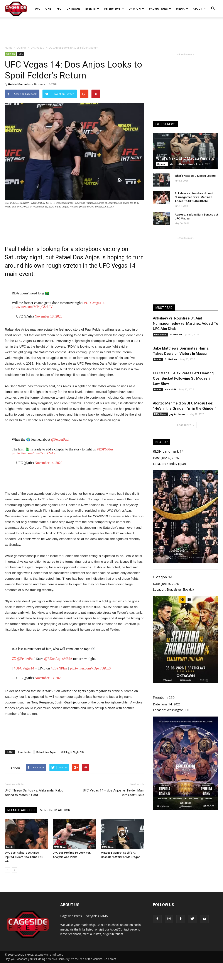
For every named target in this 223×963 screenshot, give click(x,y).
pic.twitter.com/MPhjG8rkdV (32, 307)
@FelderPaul (60, 439)
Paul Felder (25, 752)
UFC (37, 8)
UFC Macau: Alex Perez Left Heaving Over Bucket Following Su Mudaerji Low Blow (183, 378)
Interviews (114, 8)
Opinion (136, 8)
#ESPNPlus (105, 449)
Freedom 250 (163, 697)
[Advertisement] (111, 29)
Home (8, 47)
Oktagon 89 (162, 577)
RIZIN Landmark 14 (168, 451)
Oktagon (73, 8)
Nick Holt (170, 389)
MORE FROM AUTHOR (55, 810)
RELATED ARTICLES (21, 810)
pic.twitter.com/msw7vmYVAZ (34, 453)
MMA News (60, 847)
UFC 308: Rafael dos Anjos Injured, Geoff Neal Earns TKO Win (24, 857)
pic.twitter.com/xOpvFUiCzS (90, 668)
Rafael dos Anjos (46, 752)
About (199, 8)
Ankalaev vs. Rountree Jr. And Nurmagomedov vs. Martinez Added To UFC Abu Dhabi (194, 197)
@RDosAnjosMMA (58, 659)
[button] (213, 5)
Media (182, 8)
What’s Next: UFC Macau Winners (185, 158)
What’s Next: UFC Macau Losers (195, 175)
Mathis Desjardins (181, 164)
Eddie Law (175, 334)
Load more (185, 425)
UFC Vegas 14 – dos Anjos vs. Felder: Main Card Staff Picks (113, 792)
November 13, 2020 (49, 316)
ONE (48, 8)
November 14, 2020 (49, 463)
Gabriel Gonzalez (19, 84)
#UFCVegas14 (94, 303)
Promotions (160, 8)
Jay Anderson (177, 414)
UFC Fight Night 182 (72, 752)
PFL (58, 8)
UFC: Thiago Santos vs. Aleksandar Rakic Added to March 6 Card (34, 792)
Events (92, 8)
